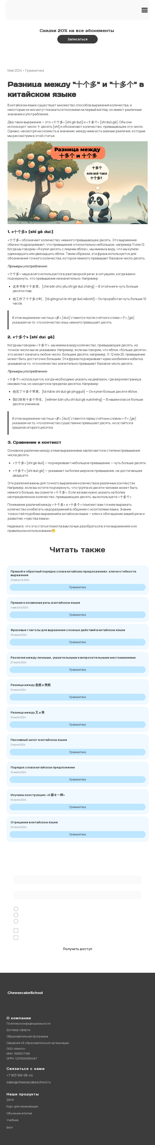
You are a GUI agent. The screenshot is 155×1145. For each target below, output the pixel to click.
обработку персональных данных (60, 930)
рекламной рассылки (94, 937)
